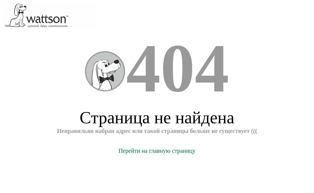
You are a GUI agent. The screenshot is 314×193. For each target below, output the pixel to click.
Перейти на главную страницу (157, 150)
